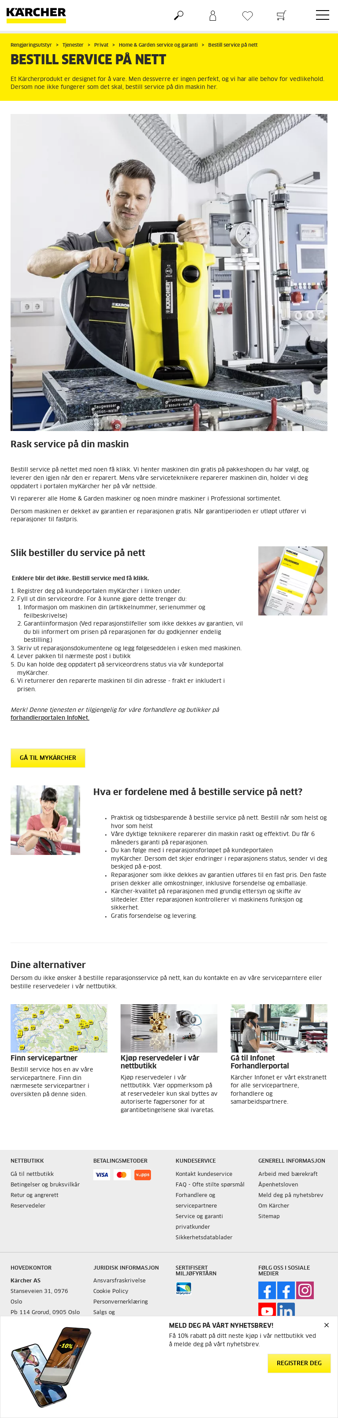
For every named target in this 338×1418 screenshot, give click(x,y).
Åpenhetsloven (278, 1185)
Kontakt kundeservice (204, 1174)
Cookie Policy (111, 1291)
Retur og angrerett (35, 1195)
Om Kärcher (273, 1206)
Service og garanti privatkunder (199, 1222)
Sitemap (269, 1216)
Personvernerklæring (120, 1302)
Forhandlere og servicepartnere (196, 1201)
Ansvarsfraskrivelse (119, 1281)
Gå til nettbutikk (32, 1174)
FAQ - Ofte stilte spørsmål (210, 1185)
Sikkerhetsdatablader (204, 1238)
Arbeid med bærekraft (288, 1174)
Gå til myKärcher (48, 758)
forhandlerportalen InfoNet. (50, 718)
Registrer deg (299, 1363)
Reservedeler (28, 1206)
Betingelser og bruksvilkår (45, 1185)
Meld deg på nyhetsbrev (290, 1195)
